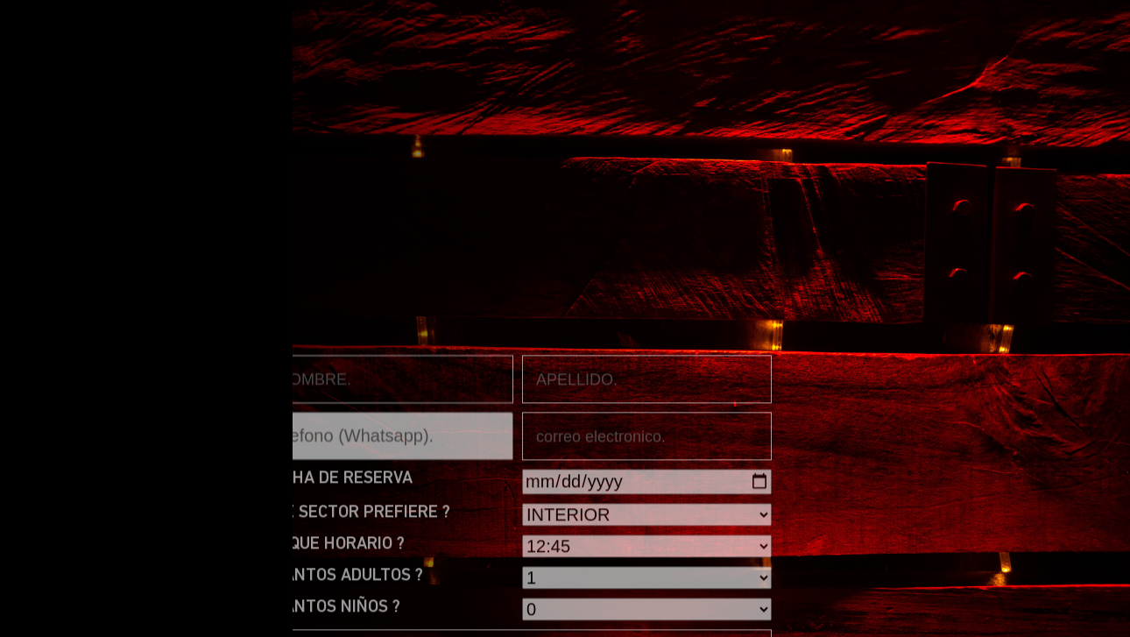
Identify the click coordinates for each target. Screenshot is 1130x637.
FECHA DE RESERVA (338, 597)
